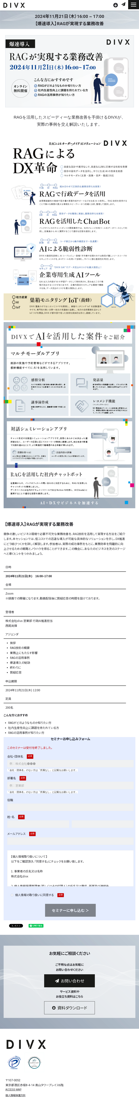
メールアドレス (16, 834)
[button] (133, 4)
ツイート (13, 923)
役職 (10, 800)
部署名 (11, 778)
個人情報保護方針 (15, 1095)
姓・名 (10, 817)
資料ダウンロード (115, 5)
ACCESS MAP (13, 1089)
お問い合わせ (124, 4)
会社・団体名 (15, 756)
